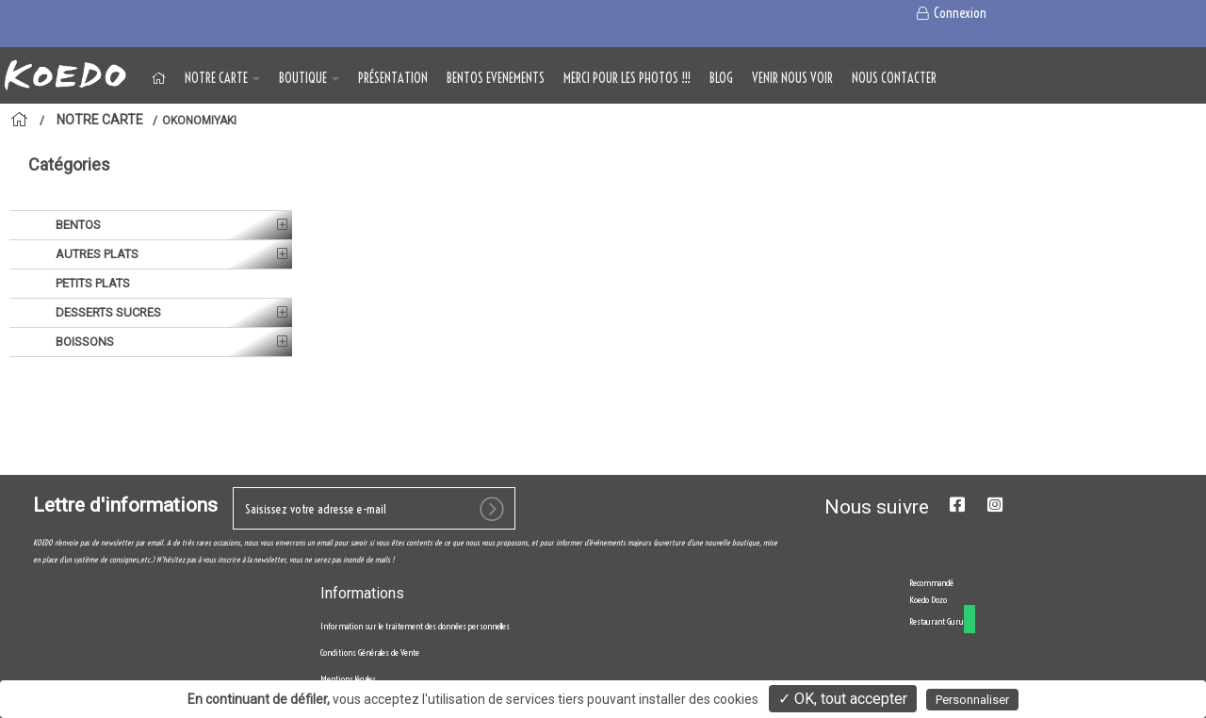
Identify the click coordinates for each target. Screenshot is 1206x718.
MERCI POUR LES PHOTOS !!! (627, 78)
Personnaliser (972, 700)
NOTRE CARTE (222, 78)
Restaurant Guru (936, 621)
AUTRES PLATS (96, 254)
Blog (721, 78)
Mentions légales (348, 679)
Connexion (950, 13)
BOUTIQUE (309, 78)
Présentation (393, 78)
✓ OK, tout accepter (842, 699)
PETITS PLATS (91, 283)
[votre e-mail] (374, 508)
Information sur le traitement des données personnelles (415, 626)
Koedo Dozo (928, 600)
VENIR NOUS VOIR (792, 78)
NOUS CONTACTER (894, 78)
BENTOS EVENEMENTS (496, 78)
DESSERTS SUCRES (107, 312)
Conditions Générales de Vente (369, 652)
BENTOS (77, 225)
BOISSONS (83, 342)
